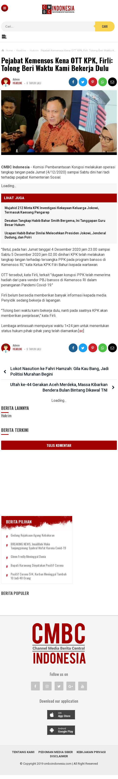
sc (81, 331)
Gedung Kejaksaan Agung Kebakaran (32, 535)
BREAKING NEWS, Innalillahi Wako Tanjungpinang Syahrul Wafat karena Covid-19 (37, 548)
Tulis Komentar (59, 445)
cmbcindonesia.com (57, 767)
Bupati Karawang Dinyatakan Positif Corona (37, 569)
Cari (105, 26)
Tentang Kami (23, 756)
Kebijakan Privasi (91, 756)
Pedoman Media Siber (55, 756)
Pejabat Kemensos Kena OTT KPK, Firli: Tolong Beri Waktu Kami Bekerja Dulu (57, 64)
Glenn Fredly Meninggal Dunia (28, 561)
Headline (17, 83)
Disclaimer (59, 760)
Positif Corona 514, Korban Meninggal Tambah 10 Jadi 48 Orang (33, 580)
